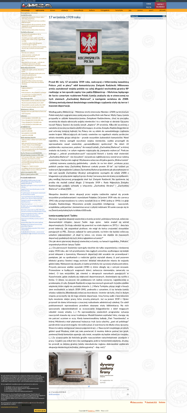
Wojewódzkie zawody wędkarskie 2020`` (34, 100)
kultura (92, 10)
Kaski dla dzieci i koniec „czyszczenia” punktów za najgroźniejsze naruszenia (33, 232)
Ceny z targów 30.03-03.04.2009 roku (32, 120)
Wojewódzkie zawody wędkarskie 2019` (33, 105)
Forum (148, 3)
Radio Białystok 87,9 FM (28, 67)
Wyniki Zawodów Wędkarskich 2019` (33, 103)
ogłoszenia (40, 10)
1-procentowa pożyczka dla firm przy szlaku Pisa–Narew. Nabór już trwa (32, 197)
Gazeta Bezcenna (26, 15)
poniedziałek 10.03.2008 (29, 133)
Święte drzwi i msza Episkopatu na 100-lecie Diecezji (33, 189)
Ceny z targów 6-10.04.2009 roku (31, 118)
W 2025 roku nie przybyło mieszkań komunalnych (32, 206)
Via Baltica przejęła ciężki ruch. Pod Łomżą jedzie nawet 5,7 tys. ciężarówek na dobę (33, 39)
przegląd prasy (25, 126)
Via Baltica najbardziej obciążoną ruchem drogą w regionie (32, 43)
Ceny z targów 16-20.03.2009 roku (32, 124)
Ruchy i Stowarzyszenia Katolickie (31, 153)
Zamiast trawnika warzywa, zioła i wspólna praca (31, 201)
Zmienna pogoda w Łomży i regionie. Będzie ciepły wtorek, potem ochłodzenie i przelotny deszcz (32, 215)
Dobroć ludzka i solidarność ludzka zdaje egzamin (34, 140)
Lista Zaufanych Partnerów (9, 407)
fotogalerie (105, 10)
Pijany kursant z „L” (27, 204)
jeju (130, 10)
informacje (25, 10)
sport (151, 10)
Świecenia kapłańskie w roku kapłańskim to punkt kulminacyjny (34, 149)
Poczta (148, 7)
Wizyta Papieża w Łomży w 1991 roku (32, 155)
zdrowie (162, 10)
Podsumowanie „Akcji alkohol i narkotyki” (34, 92)
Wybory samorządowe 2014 (29, 174)
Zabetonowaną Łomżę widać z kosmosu (33, 30)
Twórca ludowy (26, 113)
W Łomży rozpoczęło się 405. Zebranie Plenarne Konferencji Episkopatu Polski (33, 210)
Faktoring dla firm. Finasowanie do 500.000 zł (148, 18)
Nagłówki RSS (151, 402)
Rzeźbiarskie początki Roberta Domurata (34, 111)
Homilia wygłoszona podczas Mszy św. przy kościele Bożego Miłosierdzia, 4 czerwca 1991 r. (33, 162)
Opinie (23, 50)
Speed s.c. (91, 411)
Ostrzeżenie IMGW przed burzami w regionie (32, 219)
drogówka (24, 86)
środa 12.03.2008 (26, 129)
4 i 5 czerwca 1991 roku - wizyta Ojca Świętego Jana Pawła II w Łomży (32, 157)
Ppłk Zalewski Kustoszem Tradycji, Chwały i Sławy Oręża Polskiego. (32, 144)
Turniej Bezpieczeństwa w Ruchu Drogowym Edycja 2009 (32, 95)
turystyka (119, 10)
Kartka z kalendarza (160, 5)
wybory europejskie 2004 (28, 172)
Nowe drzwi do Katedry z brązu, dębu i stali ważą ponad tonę (33, 17)
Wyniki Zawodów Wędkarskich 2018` (33, 107)
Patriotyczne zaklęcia (28, 52)
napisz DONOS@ (161, 1)
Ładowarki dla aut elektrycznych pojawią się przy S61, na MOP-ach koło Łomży (34, 47)
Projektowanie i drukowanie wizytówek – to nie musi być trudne (33, 193)
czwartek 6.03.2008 (27, 135)
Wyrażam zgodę (40, 410)
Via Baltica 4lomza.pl (27, 32)
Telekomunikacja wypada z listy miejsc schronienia (33, 228)
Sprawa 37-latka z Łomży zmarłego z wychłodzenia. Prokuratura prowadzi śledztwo (33, 82)
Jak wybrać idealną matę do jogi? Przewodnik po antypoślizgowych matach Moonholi (31, 181)
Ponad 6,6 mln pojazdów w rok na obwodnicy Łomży (31, 34)
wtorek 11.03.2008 (27, 131)
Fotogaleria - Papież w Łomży (30, 166)
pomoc (140, 10)
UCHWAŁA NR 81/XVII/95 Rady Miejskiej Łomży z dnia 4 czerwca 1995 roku (34, 169)
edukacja (64, 10)
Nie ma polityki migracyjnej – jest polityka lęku (34, 59)
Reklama (162, 402)
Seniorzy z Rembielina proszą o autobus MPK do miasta (33, 21)
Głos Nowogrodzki (27, 98)
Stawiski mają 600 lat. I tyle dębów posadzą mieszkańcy (32, 77)
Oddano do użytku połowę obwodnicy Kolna (33, 70)
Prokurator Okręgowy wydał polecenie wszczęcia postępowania (33, 74)
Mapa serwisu (136, 402)
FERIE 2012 (25, 90)
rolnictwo (24, 116)
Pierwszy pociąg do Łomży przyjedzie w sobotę (33, 186)
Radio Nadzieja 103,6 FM (28, 137)
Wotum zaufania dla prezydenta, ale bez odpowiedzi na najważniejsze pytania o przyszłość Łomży (34, 26)
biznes (52, 10)
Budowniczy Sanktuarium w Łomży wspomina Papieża (31, 225)
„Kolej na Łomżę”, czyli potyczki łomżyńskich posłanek (31, 55)
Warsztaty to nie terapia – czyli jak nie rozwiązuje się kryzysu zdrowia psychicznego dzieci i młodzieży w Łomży (34, 63)
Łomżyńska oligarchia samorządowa (32, 222)
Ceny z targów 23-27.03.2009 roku (32, 122)
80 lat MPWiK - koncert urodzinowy (32, 147)
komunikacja (78, 10)
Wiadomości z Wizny (27, 109)
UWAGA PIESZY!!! (27, 88)
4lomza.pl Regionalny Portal (32, 403)
